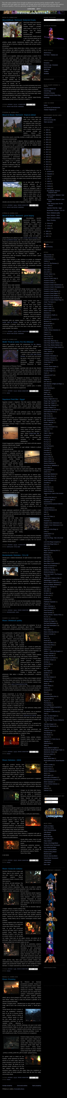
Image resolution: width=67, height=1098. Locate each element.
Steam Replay (48, 685)
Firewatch (46, 450)
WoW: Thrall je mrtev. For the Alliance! (18, 342)
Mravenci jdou (47, 853)
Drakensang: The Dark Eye (51, 409)
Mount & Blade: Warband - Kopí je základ (19, 115)
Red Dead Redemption (50, 623)
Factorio (46, 437)
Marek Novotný (48, 246)
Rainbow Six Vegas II (49, 621)
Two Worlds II (47, 734)
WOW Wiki (47, 69)
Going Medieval (48, 469)
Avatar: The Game (49, 302)
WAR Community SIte (50, 119)
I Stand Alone (47, 860)
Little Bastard (47, 832)
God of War (47, 467)
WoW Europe (47, 67)
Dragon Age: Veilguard (50, 405)
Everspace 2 (47, 429)
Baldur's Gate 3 (48, 310)
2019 (47, 147)
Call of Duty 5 (47, 338)
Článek (46, 377)
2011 (47, 166)
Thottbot (46, 71)
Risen (8, 753)
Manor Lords (47, 552)
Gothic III (46, 472)
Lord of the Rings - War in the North (53, 538)
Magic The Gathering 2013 (51, 550)
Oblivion (46, 597)
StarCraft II (47, 679)
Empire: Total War (49, 422)
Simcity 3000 (47, 664)
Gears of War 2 (48, 459)
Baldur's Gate (47, 306)
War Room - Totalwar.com (51, 55)
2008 (47, 233)
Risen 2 (46, 638)
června (49, 183)
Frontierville (47, 454)
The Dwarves (47, 703)
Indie (45, 512)
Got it (38, 9)
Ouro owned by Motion (50, 847)
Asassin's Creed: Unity (50, 278)
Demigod (46, 390)
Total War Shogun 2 (49, 724)
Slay (45, 668)
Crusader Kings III (49, 371)
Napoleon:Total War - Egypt (13, 399)
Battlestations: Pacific (50, 315)
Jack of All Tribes (48, 516)
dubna (49, 188)
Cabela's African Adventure (51, 330)
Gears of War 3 (48, 461)
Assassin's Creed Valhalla (51, 295)
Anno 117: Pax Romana (50, 263)
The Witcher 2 (47, 709)
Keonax (46, 244)
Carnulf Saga (47, 91)
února (49, 225)
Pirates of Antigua (48, 826)
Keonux (46, 518)
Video (45, 745)
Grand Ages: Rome (49, 476)
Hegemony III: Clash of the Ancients (53, 493)
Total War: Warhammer (50, 726)
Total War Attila (48, 718)
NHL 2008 (46, 589)
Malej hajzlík (47, 834)
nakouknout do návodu (29, 715)
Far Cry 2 (46, 439)
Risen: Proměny (8, 979)
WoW (8, 393)
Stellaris (46, 687)
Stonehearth (47, 690)
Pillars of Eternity (48, 606)
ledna (49, 228)
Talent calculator (48, 122)
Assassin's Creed (48, 280)
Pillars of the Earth (49, 608)
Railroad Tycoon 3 (49, 619)
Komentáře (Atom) (19, 1089)
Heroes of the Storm (49, 497)
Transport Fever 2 (49, 730)
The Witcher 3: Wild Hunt (50, 711)
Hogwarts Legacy (48, 499)
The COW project (48, 838)
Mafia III (46, 548)
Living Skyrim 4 (48, 533)
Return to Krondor (49, 634)
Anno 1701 (47, 267)
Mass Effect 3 (47, 561)
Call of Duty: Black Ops (50, 340)
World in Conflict (48, 764)
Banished (46, 312)
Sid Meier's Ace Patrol (50, 657)
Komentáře (48, 802)
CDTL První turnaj (49, 828)
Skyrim (46, 666)
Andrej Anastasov (48, 259)
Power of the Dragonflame (51, 843)
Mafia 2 (46, 546)
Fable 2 (46, 431)
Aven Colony (47, 304)
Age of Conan (47, 254)
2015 (47, 157)
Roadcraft (46, 640)
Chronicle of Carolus (49, 93)
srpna (49, 181)
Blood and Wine (48, 323)
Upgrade (46, 741)
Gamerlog (46, 97)
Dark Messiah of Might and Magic (53, 383)
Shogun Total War (49, 655)
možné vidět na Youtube (10, 322)
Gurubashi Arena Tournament (52, 845)
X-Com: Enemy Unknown (51, 784)
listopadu (50, 174)
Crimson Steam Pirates (50, 366)
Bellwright (46, 317)
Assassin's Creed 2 (49, 282)
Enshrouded (47, 424)
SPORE (46, 675)
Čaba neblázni (48, 841)
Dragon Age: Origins (49, 403)
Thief (45, 713)
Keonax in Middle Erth (50, 88)
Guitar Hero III (48, 489)
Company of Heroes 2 (50, 360)
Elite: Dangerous (48, 420)
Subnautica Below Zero (50, 696)
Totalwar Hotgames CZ (50, 109)
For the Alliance (36, 344)
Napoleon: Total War (13, 546)
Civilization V (47, 353)
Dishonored (47, 396)
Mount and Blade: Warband (15, 106)
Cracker (46, 364)
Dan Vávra (47, 381)
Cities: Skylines (48, 351)
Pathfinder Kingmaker (50, 601)
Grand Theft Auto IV (49, 478)
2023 (47, 137)
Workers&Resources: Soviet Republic (54, 760)
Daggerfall (46, 379)
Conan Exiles (47, 362)
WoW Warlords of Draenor (51, 779)
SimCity (46, 662)
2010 (47, 169)
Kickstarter (47, 520)
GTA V (45, 484)
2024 (47, 135)
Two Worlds (47, 732)
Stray (45, 692)
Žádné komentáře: (23, 205)
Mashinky (46, 555)
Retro (45, 627)
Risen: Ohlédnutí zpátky (12, 620)
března (49, 223)
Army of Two (47, 276)
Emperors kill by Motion (50, 851)
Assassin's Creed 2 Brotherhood (52, 285)
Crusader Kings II (48, 368)
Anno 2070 (47, 272)
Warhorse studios (48, 754)
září (48, 178)
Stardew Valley (48, 681)
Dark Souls (47, 386)
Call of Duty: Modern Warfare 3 (52, 345)
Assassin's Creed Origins (50, 293)
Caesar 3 (46, 332)
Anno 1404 (47, 265)
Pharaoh (46, 604)
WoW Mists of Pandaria (50, 777)
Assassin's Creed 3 (49, 289)
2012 (47, 164)
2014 (47, 159)
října (48, 176)
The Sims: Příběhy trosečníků (52, 707)
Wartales (46, 756)
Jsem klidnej (47, 862)
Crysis (45, 373)
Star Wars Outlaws (49, 677)
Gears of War (47, 457)
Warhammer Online (49, 752)
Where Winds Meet (49, 758)
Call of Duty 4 (47, 336)
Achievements (48, 257)
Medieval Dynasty (49, 572)
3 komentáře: (22, 104)
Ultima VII (46, 737)
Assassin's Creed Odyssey (51, 291)
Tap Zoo (46, 700)
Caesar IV (46, 334)
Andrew (46, 261)
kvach (45, 527)
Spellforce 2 (47, 672)
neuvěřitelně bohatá (11, 240)
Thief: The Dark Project (50, 715)
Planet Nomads (48, 612)
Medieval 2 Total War (49, 570)
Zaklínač (46, 788)
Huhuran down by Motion (50, 856)
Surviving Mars (48, 698)
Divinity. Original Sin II (50, 398)
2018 (47, 149)
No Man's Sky (47, 593)
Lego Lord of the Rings (50, 529)
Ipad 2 (45, 514)
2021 (47, 142)
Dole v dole (47, 864)
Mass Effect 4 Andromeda (51, 563)
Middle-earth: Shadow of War (52, 578)
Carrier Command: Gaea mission (53, 347)
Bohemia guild (48, 117)
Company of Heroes (49, 358)
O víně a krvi (47, 595)
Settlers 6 (46, 649)
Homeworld (47, 501)
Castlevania (47, 349)
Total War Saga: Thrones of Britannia (54, 720)
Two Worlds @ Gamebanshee (52, 107)
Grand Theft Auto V (49, 480)
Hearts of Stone (48, 491)
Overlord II (47, 599)
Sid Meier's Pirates (49, 660)
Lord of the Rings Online (50, 544)
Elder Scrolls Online (49, 418)
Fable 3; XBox (48, 433)
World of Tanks (48, 769)
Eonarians (46, 63)
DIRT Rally (47, 394)
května (49, 186)
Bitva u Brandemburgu (50, 830)
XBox (17, 612)
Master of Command (49, 565)
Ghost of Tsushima (49, 463)
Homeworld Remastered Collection (53, 503)
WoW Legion (47, 775)
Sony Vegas (47, 670)
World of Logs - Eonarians (51, 65)
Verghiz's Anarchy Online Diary (52, 95)
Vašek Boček (47, 743)
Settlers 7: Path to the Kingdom (52, 651)
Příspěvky (48, 798)
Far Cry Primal (48, 446)
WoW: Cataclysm (48, 782)
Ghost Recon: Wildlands (50, 465)
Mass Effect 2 (47, 559)
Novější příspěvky (7, 1085)
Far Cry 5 (46, 444)
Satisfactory (47, 647)
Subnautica (47, 694)
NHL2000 (46, 591)
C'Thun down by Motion (50, 849)
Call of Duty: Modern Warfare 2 (52, 343)
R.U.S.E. (46, 617)
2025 (47, 132)
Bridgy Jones (47, 328)
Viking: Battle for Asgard (50, 747)
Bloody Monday (48, 836)
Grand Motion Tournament (51, 858)
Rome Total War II (49, 642)
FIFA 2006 (46, 448)
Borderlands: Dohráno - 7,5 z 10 (15, 555)
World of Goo (47, 766)
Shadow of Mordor (49, 653)
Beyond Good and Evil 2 (50, 319)
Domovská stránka (22, 1085)
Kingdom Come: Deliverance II (52, 525)
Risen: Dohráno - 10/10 (11, 760)
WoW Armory (47, 52)
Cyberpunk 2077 (48, 375)
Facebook (46, 435)
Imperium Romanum (49, 510)
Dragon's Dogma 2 (49, 407)
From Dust (47, 452)
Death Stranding (48, 388)
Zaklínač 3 (46, 790)
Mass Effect (47, 557)
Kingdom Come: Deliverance (51, 523)
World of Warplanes (49, 771)
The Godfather (48, 705)
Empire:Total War (34, 433)
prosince (49, 171)
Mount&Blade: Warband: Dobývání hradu (19, 20)
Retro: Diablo (47, 629)
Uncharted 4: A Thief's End (51, 739)
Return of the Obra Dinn (50, 632)
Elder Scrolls (47, 416)
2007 (47, 236)
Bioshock (46, 321)
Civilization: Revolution (50, 355)
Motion (46, 105)
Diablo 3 (46, 392)
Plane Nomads (48, 610)
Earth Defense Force (49, 411)
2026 (47, 130)
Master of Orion (48, 567)
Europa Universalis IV (50, 426)
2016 (47, 154)
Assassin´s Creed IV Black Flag (52, 300)
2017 (47, 152)
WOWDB (46, 73)
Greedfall (46, 482)
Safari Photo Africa (49, 644)
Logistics (46, 535)
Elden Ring (47, 414)
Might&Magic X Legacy (50, 580)
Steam (45, 683)
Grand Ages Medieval (50, 474)
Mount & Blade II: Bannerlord (52, 582)
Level (45, 531)
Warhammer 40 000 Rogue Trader (53, 750)
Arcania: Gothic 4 (48, 274)
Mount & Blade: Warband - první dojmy (18, 216)
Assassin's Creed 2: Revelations (52, 287)
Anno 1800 (47, 269)
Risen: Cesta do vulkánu (12, 869)
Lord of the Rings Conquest (51, 542)
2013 (47, 162)
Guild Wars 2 (47, 487)
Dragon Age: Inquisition (50, 401)
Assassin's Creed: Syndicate (51, 297)
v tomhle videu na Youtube (30, 238)
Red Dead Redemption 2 (50, 625)
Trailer (45, 728)
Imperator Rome (48, 508)
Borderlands (11, 612)
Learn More (31, 9)
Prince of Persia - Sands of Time (52, 614)
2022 (47, 139)
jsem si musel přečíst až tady (19, 684)
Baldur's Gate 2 (48, 308)
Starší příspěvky (36, 1085)
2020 (47, 144)
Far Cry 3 (46, 441)
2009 (47, 231)
